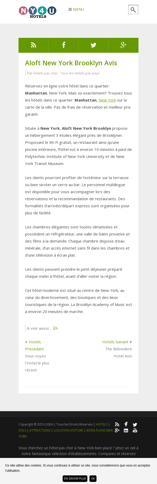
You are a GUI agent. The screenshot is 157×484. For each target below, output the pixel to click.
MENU (78, 9)
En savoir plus (75, 478)
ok (93, 478)
